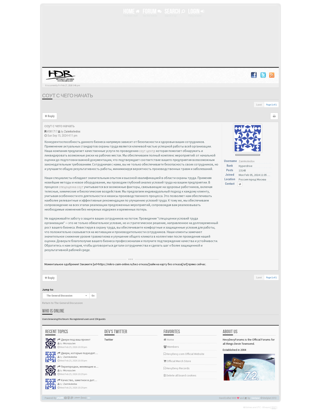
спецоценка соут (71, 187)
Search (175, 12)
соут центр (147, 151)
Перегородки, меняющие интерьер (82, 366)
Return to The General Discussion (62, 303)
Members (171, 347)
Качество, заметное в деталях (79, 380)
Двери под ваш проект (74, 339)
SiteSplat (255, 398)
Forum (152, 12)
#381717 (52, 131)
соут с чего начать (67, 96)
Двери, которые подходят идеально (83, 353)
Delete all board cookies (180, 375)
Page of (271, 104)
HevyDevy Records (177, 368)
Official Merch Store (177, 361)
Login (196, 12)
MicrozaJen (69, 343)
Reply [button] (49, 116)
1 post (259, 104)
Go (93, 295)
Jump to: (48, 289)
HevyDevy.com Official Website (184, 354)
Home (131, 12)
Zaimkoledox (72, 131)
